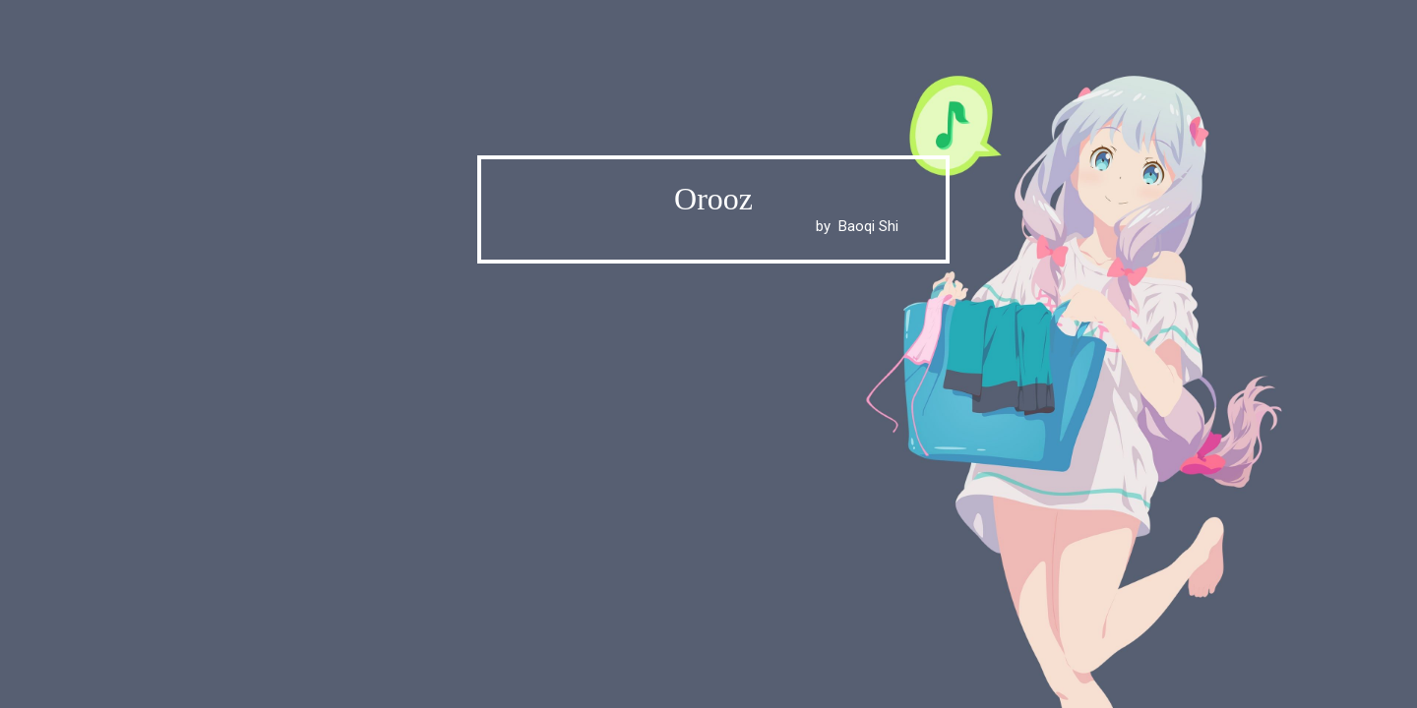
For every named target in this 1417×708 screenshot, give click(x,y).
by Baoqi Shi (713, 226)
